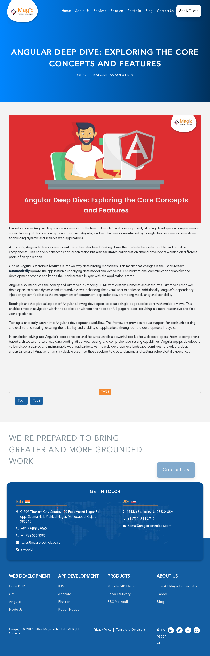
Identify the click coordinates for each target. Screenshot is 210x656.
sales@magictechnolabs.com (42, 542)
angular (15, 602)
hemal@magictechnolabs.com (149, 526)
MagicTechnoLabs (55, 629)
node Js (16, 609)
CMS (13, 594)
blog (160, 602)
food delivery (119, 594)
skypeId (27, 549)
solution (117, 11)
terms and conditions (130, 629)
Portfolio (134, 11)
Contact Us (165, 11)
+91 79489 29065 (34, 528)
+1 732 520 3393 (33, 535)
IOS (61, 586)
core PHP (17, 586)
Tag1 (21, 400)
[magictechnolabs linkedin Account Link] (171, 630)
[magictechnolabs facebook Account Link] (188, 630)
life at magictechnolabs (177, 586)
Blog (149, 11)
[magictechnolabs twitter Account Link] (179, 630)
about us (82, 11)
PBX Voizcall (117, 602)
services (100, 11)
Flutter (64, 602)
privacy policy (102, 629)
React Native (69, 609)
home (66, 11)
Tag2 (36, 400)
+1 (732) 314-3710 (141, 519)
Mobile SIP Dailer (121, 586)
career (162, 594)
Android (64, 594)
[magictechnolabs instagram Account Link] (196, 630)
